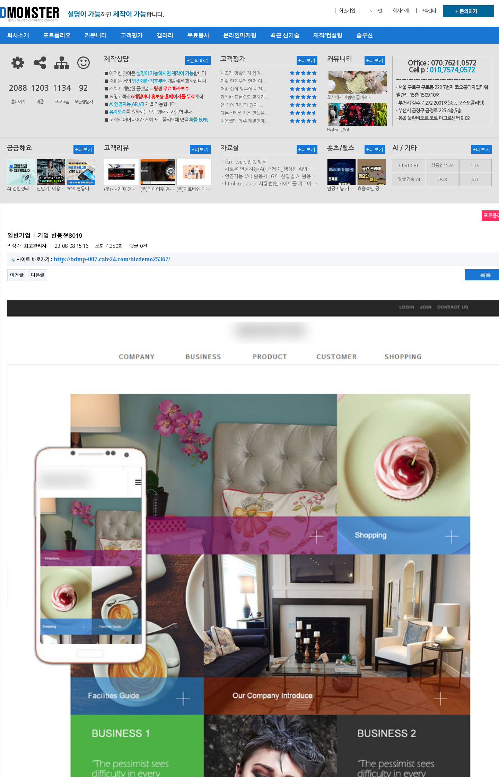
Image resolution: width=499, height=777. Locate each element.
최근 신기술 (284, 35)
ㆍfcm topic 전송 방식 (243, 161)
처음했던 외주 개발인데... (244, 121)
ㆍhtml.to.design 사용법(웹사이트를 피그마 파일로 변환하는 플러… (268, 184)
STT (475, 179)
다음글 (37, 275)
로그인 (375, 10)
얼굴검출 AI (409, 179)
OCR (442, 179)
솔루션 (364, 35)
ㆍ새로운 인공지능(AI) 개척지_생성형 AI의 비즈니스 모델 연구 (266, 169)
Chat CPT (409, 165)
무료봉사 (198, 35)
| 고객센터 (426, 10)
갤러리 (165, 35)
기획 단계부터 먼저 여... (243, 81)
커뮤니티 (96, 35)
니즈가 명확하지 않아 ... (243, 73)
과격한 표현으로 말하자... (244, 97)
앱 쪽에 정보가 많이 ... (241, 105)
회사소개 (18, 35)
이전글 (17, 275)
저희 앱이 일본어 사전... (243, 89)
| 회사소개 (398, 10)
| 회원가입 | (347, 10)
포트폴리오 (57, 35)
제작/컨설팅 (327, 35)
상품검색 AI (442, 165)
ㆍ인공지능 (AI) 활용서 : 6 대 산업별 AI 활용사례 (267, 177)
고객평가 (132, 35)
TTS (475, 165)
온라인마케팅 (239, 35)
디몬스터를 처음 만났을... (244, 113)
